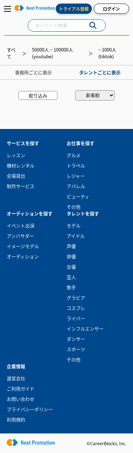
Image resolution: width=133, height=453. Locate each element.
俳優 (71, 256)
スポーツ (76, 349)
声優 (71, 246)
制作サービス (20, 186)
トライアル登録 (74, 9)
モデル (74, 225)
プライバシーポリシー (30, 409)
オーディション (23, 256)
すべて (11, 53)
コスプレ (76, 307)
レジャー (76, 175)
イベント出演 (20, 225)
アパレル (76, 186)
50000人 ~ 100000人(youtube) (52, 53)
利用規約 (16, 419)
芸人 (71, 277)
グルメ (74, 155)
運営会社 (16, 378)
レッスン (16, 155)
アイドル (76, 235)
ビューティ (78, 196)
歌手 (71, 287)
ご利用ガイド (20, 388)
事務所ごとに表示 (33, 72)
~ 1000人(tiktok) (107, 53)
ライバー (76, 318)
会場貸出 (16, 175)
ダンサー (76, 338)
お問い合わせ (20, 398)
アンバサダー (20, 235)
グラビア (76, 297)
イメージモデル (23, 246)
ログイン (111, 9)
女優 (71, 266)
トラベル (76, 165)
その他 (74, 206)
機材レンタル (20, 165)
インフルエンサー (85, 328)
